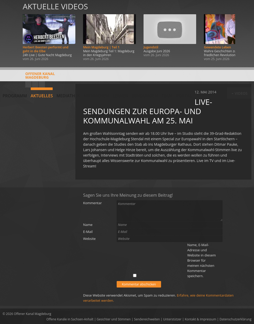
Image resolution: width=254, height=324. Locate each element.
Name (87, 224)
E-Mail (88, 231)
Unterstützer (172, 319)
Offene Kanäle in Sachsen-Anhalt (69, 319)
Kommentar (92, 203)
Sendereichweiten (147, 319)
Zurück (9, 31)
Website (89, 238)
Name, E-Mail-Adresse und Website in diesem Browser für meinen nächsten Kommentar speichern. (201, 260)
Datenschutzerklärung (235, 319)
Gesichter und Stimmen (114, 319)
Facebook (35, 84)
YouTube (28, 84)
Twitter (42, 84)
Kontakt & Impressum (200, 319)
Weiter (244, 31)
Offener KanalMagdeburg (29, 77)
